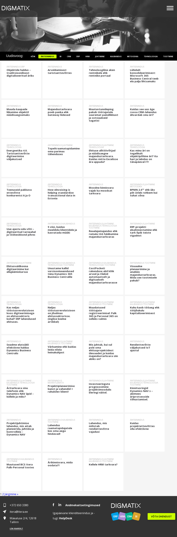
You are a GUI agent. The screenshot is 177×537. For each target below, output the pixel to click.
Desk (65, 518)
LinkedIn (59, 504)
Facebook (53, 504)
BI (60, 56)
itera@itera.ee (19, 512)
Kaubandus (116, 56)
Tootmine (168, 56)
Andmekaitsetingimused (82, 505)
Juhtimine (100, 56)
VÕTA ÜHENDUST (161, 516)
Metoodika (132, 56)
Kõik (33, 56)
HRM (87, 56)
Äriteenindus (47, 56)
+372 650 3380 (19, 505)
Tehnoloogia (151, 56)
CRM (69, 56)
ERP (78, 56)
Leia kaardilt (16, 528)
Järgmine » (11, 494)
